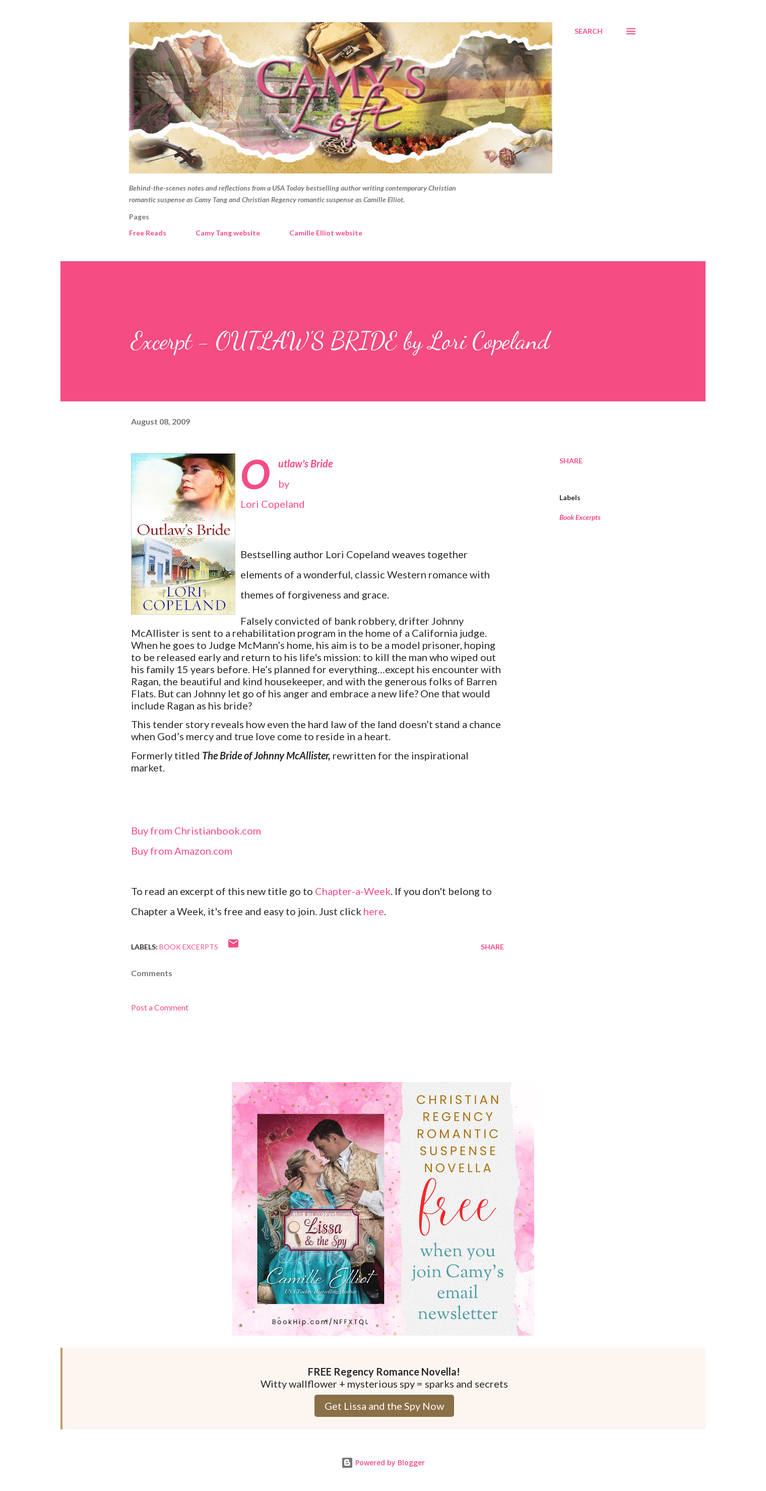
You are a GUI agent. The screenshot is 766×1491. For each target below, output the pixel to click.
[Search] (588, 31)
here (373, 911)
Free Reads (147, 232)
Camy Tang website (228, 232)
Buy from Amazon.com (181, 851)
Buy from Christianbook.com (196, 830)
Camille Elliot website (325, 232)
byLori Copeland (286, 483)
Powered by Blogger (383, 1462)
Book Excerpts (580, 517)
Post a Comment (159, 1007)
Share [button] (571, 460)
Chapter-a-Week (353, 891)
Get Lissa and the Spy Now (384, 1406)
